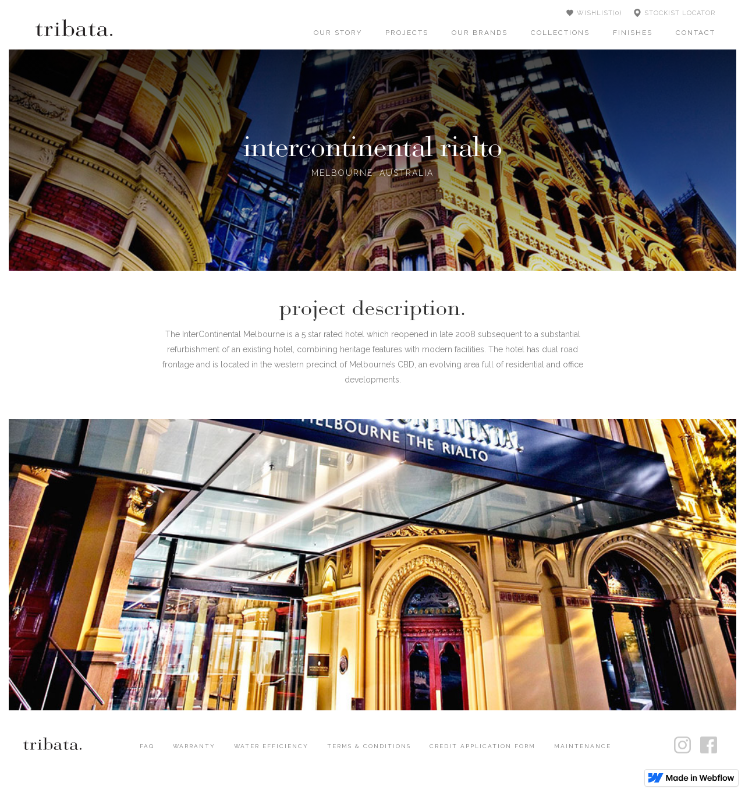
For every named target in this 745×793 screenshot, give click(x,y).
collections (560, 33)
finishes (632, 33)
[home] (74, 27)
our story (338, 33)
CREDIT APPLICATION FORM (482, 746)
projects (406, 33)
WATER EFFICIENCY (271, 746)
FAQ (147, 746)
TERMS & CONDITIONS (369, 746)
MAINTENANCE (582, 746)
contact (695, 33)
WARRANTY (194, 746)
